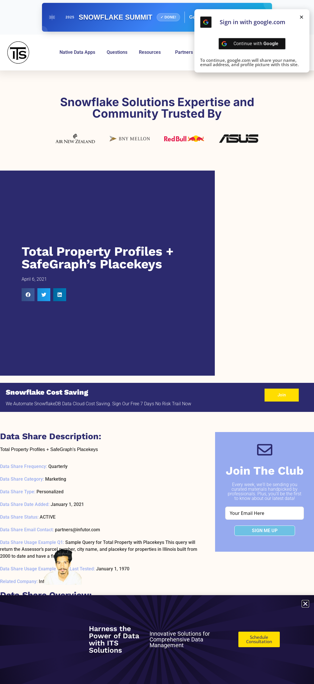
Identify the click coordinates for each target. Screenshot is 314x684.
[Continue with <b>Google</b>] (206, 22)
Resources (151, 52)
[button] (28, 294)
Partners (184, 52)
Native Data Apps (77, 52)
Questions (117, 52)
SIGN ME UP (264, 530)
